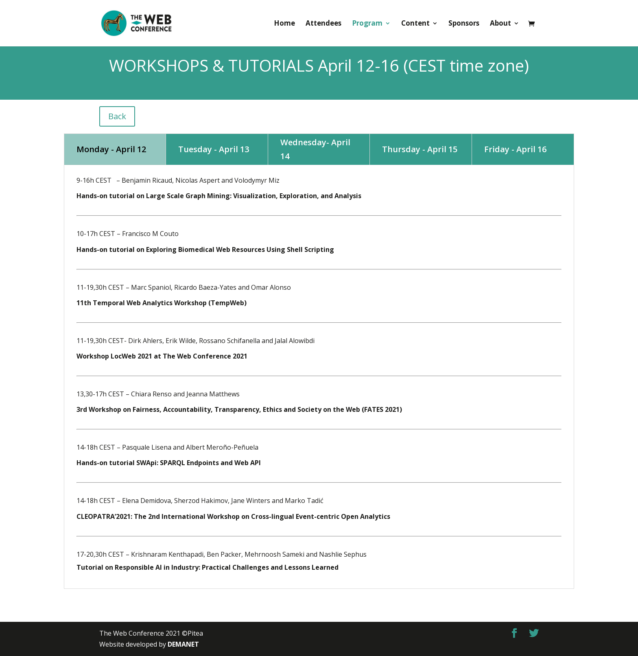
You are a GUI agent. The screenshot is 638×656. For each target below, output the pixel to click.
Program (367, 24)
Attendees (323, 24)
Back (117, 116)
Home (284, 24)
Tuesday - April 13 (213, 149)
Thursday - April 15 (419, 149)
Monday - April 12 (111, 149)
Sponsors (463, 24)
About (500, 24)
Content (415, 24)
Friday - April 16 (515, 149)
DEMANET (183, 644)
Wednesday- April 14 (315, 149)
